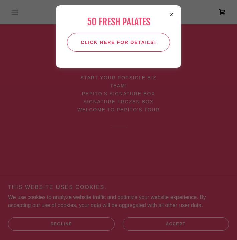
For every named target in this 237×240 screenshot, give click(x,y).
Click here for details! (118, 42)
